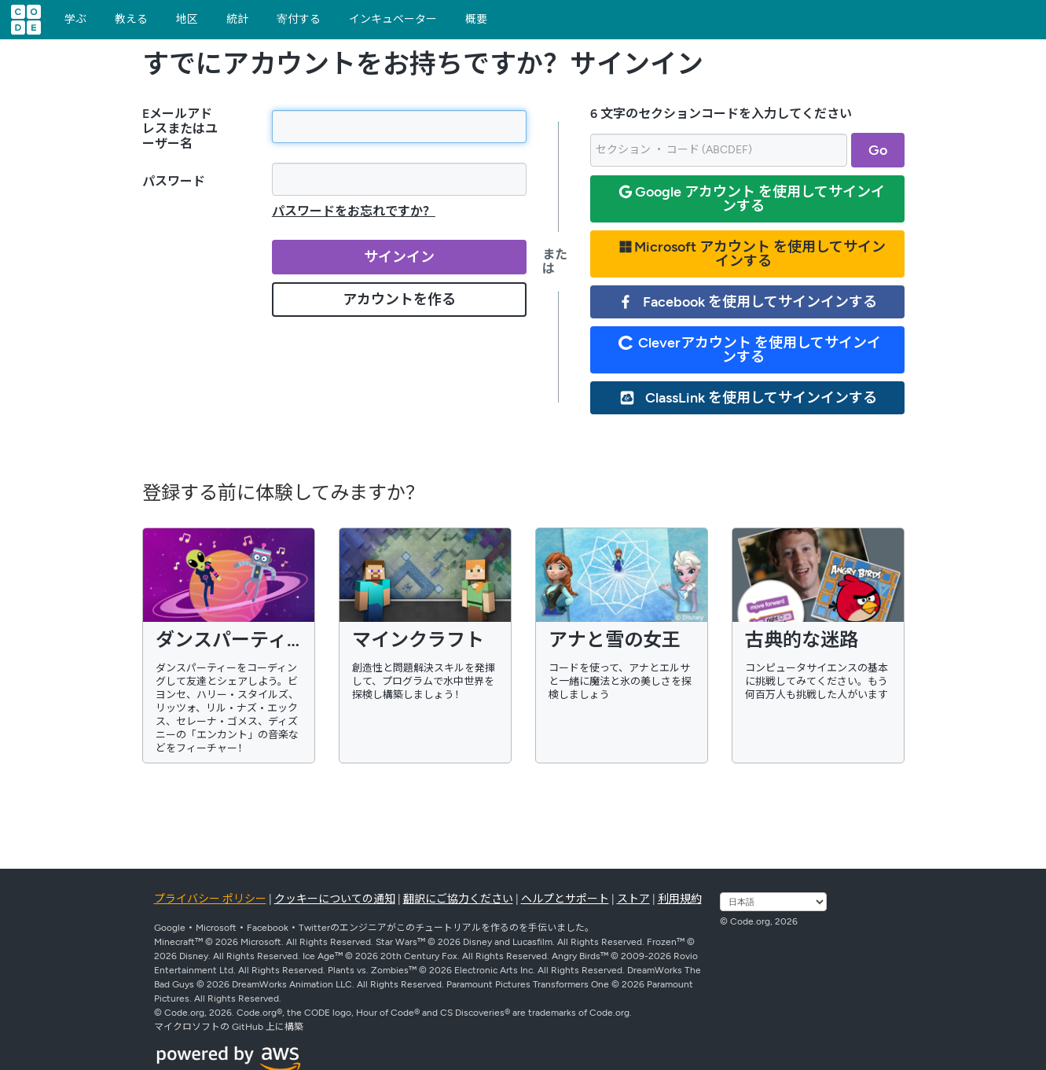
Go (877, 150)
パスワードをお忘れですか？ (353, 211)
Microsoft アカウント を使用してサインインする (752, 254)
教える (131, 19)
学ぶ (75, 19)
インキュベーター (393, 19)
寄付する (299, 19)
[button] (1031, 16)
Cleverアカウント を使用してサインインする (749, 350)
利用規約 (680, 899)
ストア (633, 899)
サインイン (399, 257)
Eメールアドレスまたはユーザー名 (180, 128)
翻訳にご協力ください (458, 899)
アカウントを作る (399, 299)
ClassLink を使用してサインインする (748, 397)
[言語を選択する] (773, 901)
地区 (187, 19)
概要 (476, 19)
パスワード (173, 181)
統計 (237, 19)
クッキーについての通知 (334, 899)
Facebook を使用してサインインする (747, 302)
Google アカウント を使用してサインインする (751, 199)
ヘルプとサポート (565, 899)
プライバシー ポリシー (210, 899)
